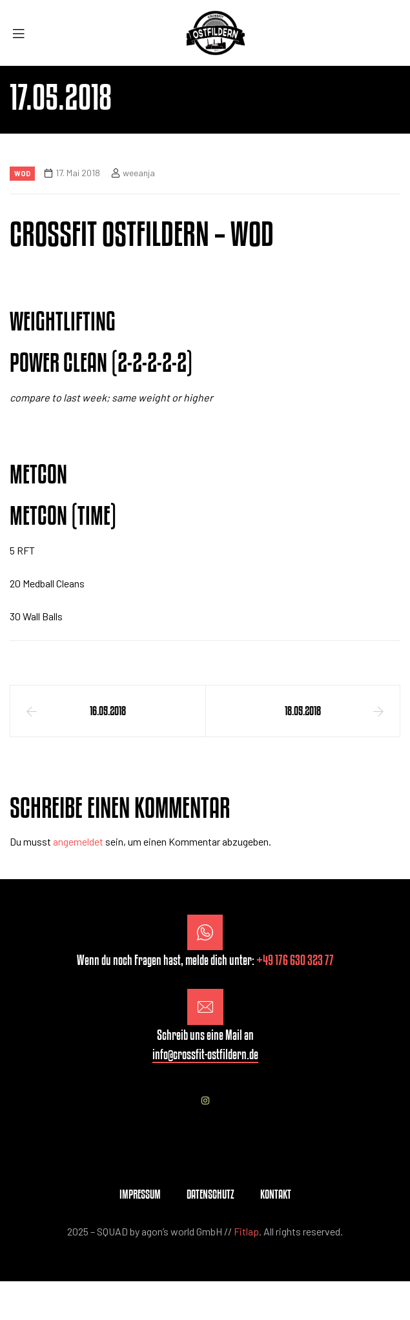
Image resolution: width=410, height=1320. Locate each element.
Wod (22, 173)
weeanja (139, 172)
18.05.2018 (303, 711)
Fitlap (246, 1231)
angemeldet (78, 841)
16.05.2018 (108, 711)
